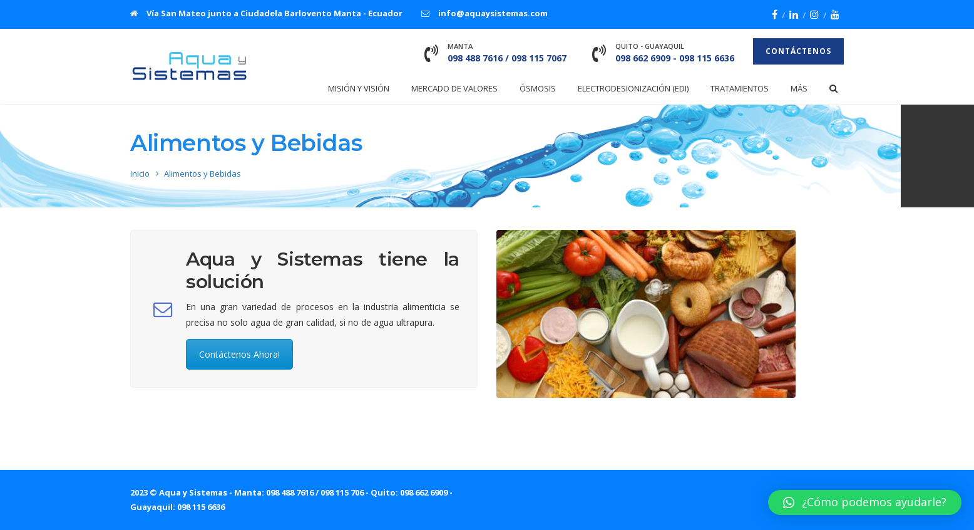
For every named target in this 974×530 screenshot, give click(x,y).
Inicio (140, 173)
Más (799, 88)
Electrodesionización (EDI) (633, 88)
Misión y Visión (358, 88)
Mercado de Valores (454, 88)
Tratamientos (739, 88)
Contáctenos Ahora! (239, 354)
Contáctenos (798, 51)
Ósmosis (538, 88)
